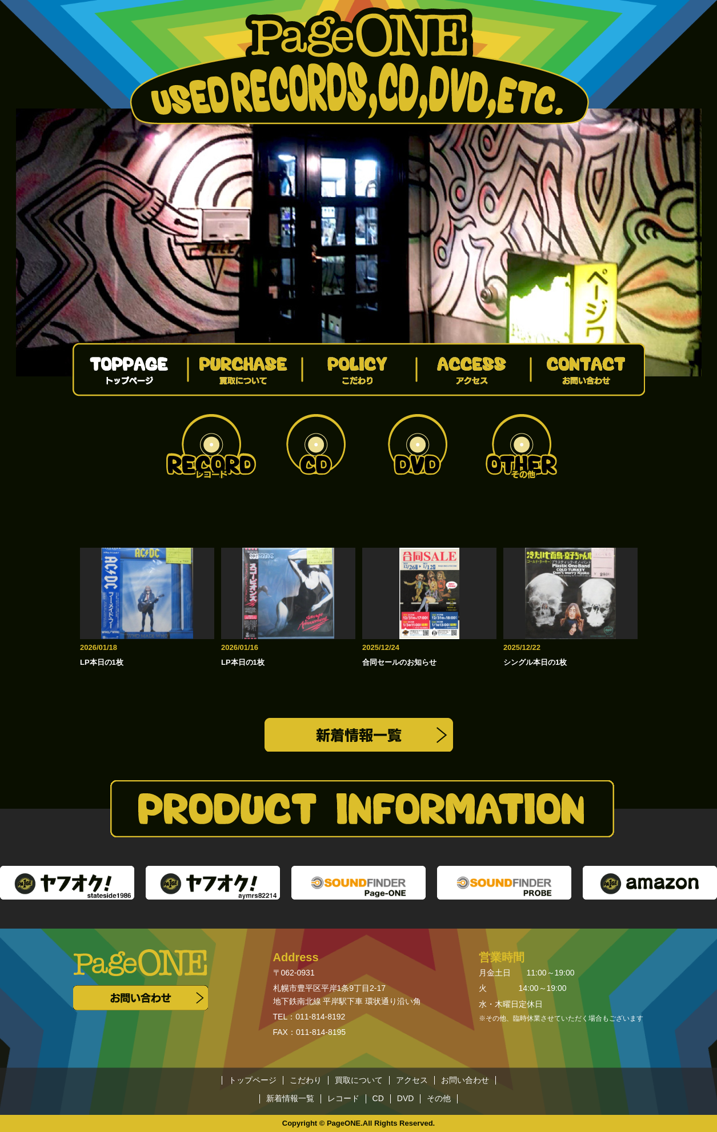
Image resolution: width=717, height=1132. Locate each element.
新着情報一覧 (290, 1098)
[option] (359, 242)
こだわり (306, 1080)
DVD (405, 1098)
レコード (343, 1098)
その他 (439, 1098)
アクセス (412, 1080)
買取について (359, 1080)
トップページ (253, 1080)
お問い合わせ (465, 1080)
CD (378, 1098)
